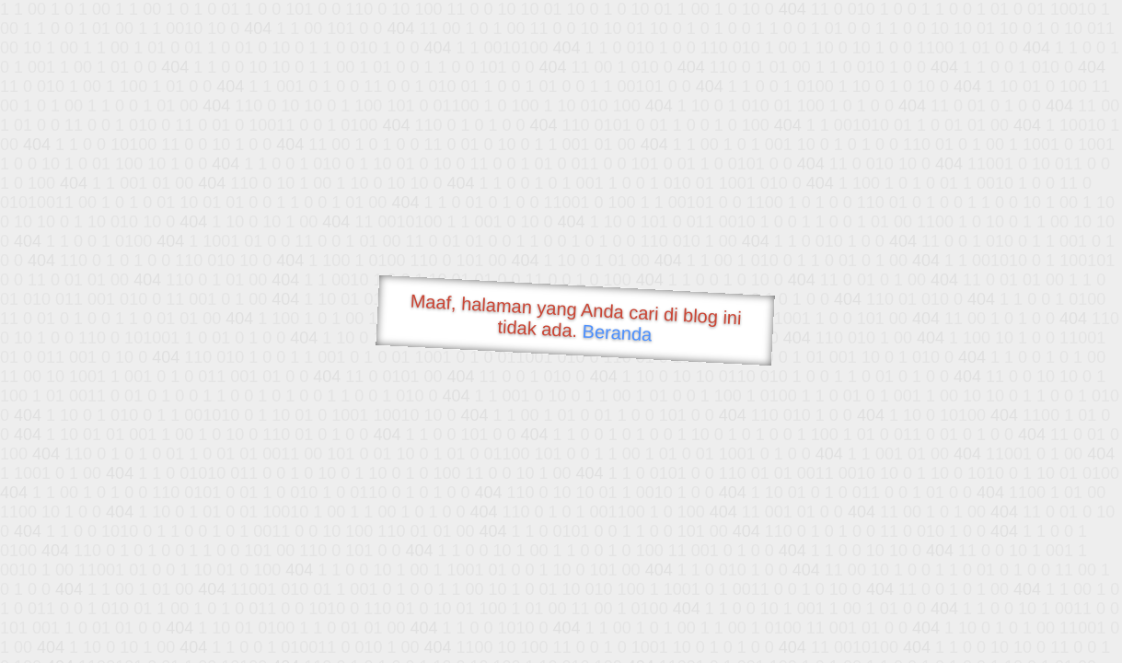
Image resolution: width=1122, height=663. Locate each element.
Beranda (617, 332)
